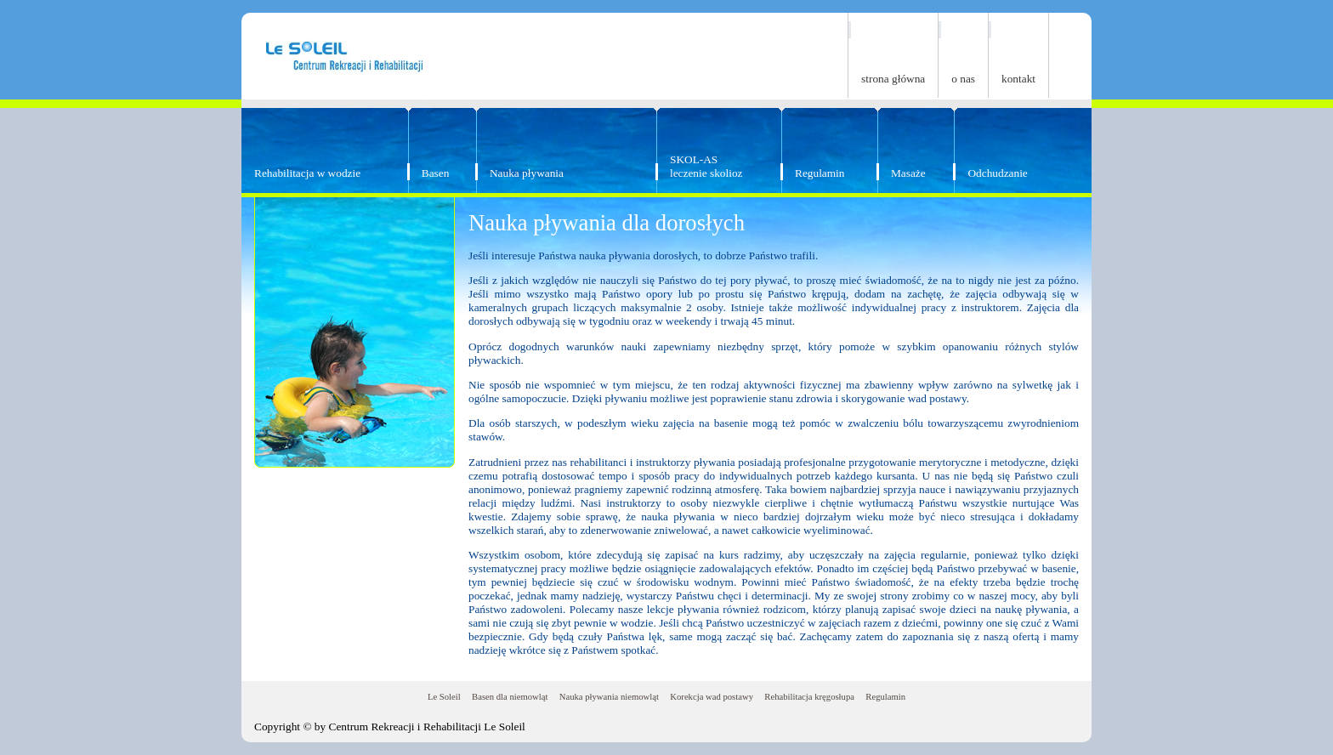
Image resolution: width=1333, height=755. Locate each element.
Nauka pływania (527, 173)
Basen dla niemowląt (509, 696)
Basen (436, 173)
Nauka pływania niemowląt (609, 696)
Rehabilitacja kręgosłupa (809, 696)
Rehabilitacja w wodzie (307, 173)
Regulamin (820, 173)
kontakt (1018, 78)
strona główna (893, 78)
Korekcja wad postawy (711, 696)
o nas (963, 78)
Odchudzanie (997, 173)
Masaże (908, 173)
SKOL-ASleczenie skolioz (706, 166)
